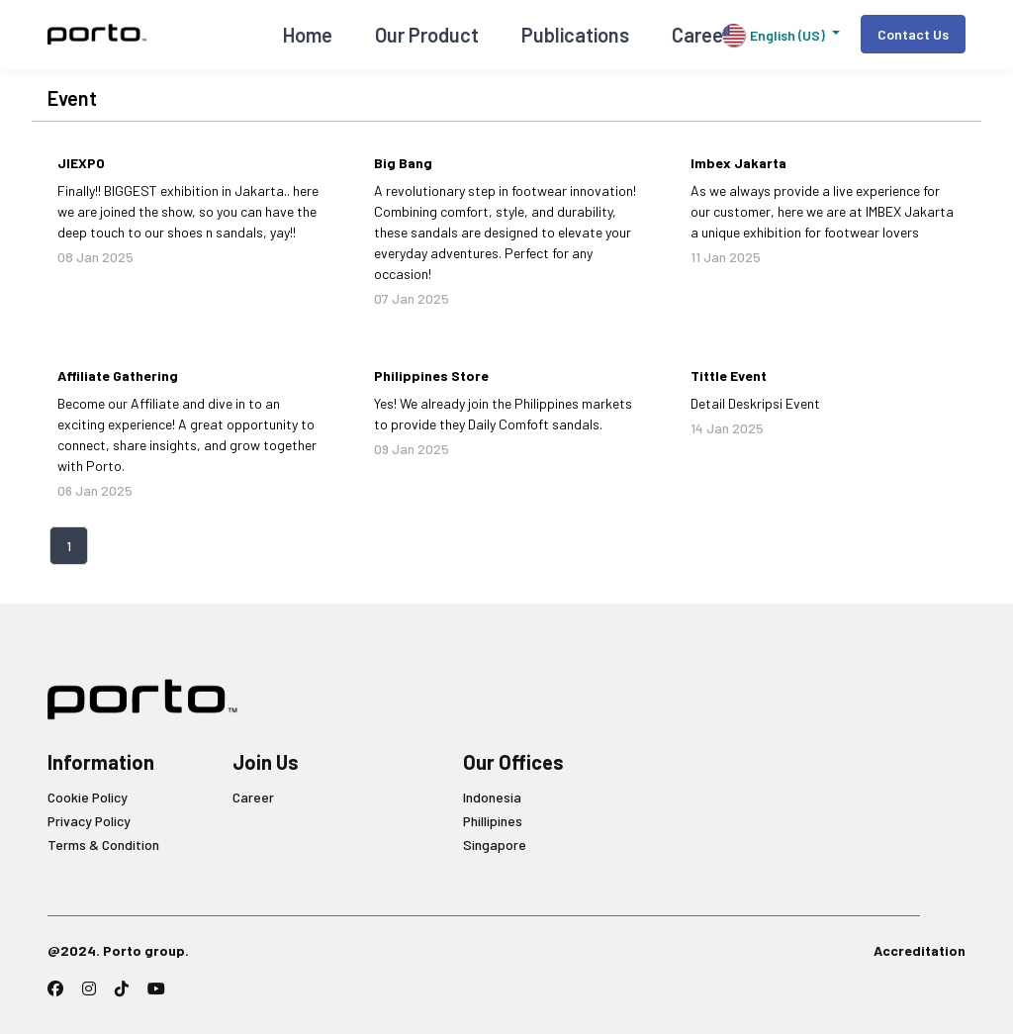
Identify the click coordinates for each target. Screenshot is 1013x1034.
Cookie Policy (87, 797)
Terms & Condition (103, 844)
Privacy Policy (89, 820)
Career (253, 797)
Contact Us (913, 34)
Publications (575, 35)
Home (307, 35)
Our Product (427, 35)
